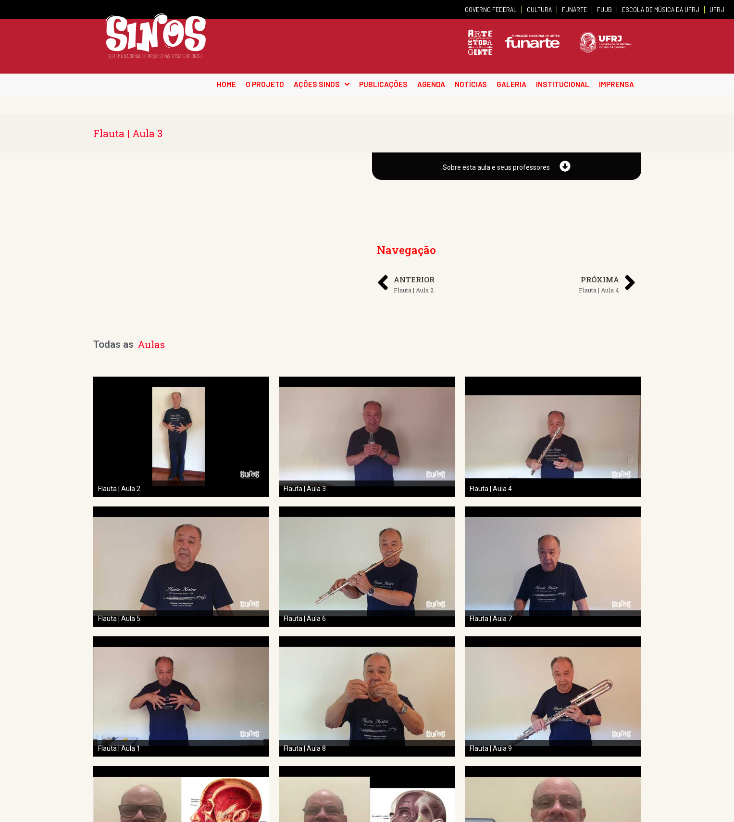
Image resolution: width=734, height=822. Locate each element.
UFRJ (716, 9)
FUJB (604, 9)
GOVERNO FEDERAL (491, 9)
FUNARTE (574, 9)
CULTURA (539, 9)
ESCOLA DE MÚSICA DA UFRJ (660, 9)
